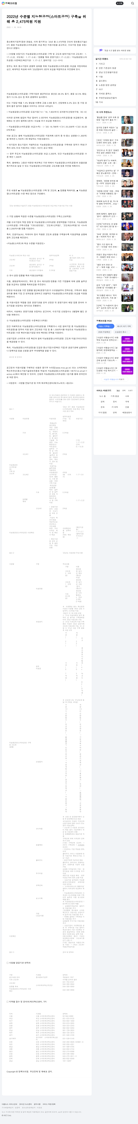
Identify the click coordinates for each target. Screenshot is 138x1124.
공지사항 (37, 1104)
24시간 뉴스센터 (25, 1104)
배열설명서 (127, 412)
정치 (115, 401)
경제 (102, 401)
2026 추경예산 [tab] (104, 332)
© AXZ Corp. (7, 1115)
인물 (127, 407)
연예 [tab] (123, 390)
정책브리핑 (11, 3)
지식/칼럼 (102, 412)
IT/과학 (115, 407)
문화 (102, 407)
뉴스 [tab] (118, 390)
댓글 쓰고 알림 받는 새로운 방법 (114, 50)
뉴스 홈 (102, 396)
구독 (119, 3)
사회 (127, 396)
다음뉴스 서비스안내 (9, 1104)
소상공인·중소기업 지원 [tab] (123, 332)
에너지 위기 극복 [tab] (124, 326)
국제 (127, 401)
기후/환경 (115, 396)
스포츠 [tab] (130, 390)
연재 (115, 412)
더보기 (115, 379)
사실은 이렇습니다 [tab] (105, 326)
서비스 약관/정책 (49, 1104)
